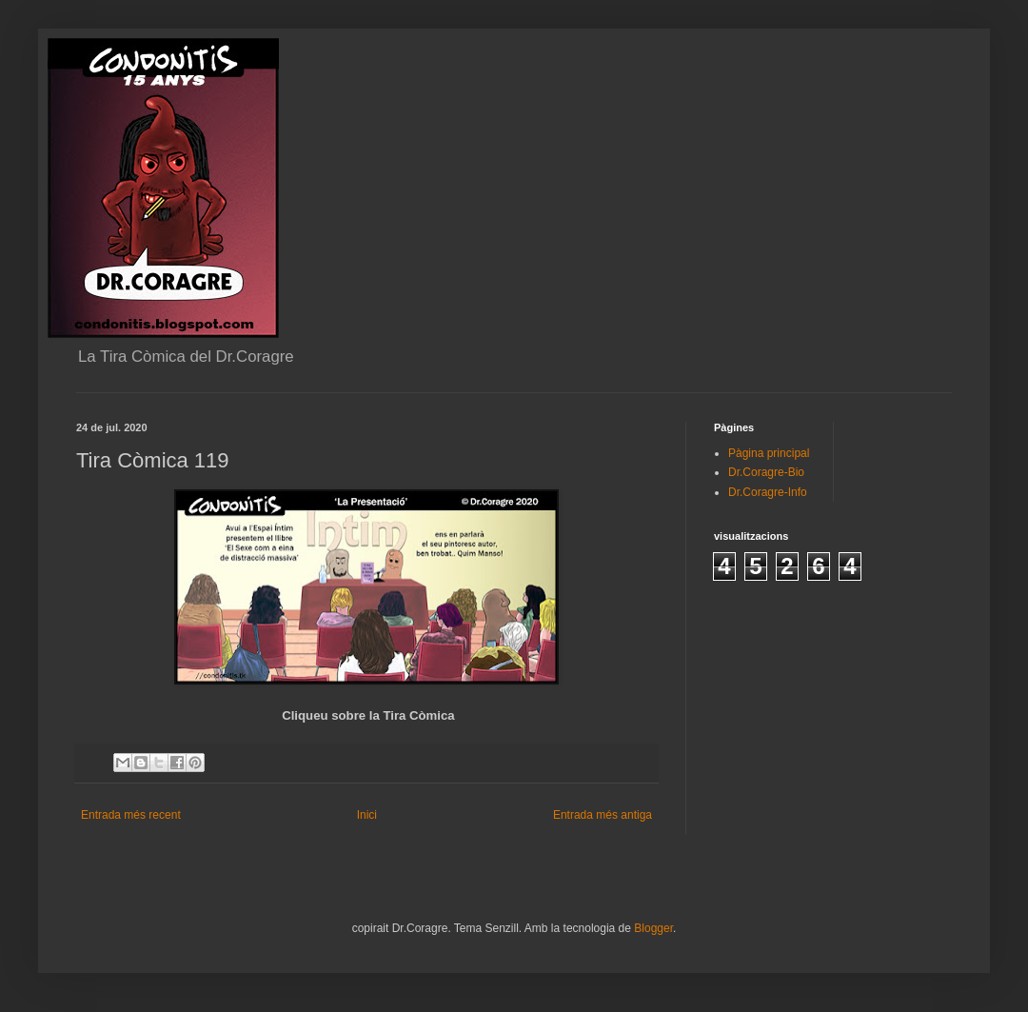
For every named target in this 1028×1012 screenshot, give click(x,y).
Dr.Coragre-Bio (766, 472)
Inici (367, 815)
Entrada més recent (131, 815)
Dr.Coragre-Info (767, 492)
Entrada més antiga (602, 815)
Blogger (653, 928)
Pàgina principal (768, 453)
